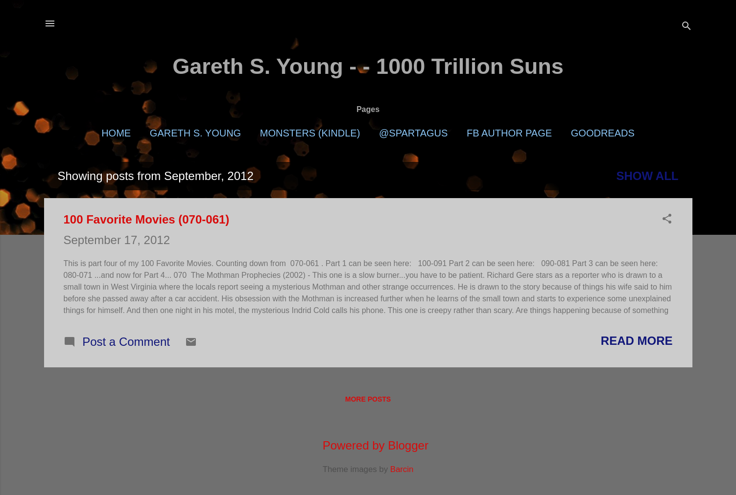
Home (116, 133)
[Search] (686, 27)
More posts (368, 399)
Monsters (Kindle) (310, 133)
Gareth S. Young (195, 133)
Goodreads (603, 133)
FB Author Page (509, 133)
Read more (637, 340)
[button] (667, 219)
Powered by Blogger (368, 445)
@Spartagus (413, 133)
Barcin (402, 469)
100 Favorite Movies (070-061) (147, 219)
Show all (647, 175)
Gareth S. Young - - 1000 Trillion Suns (368, 66)
